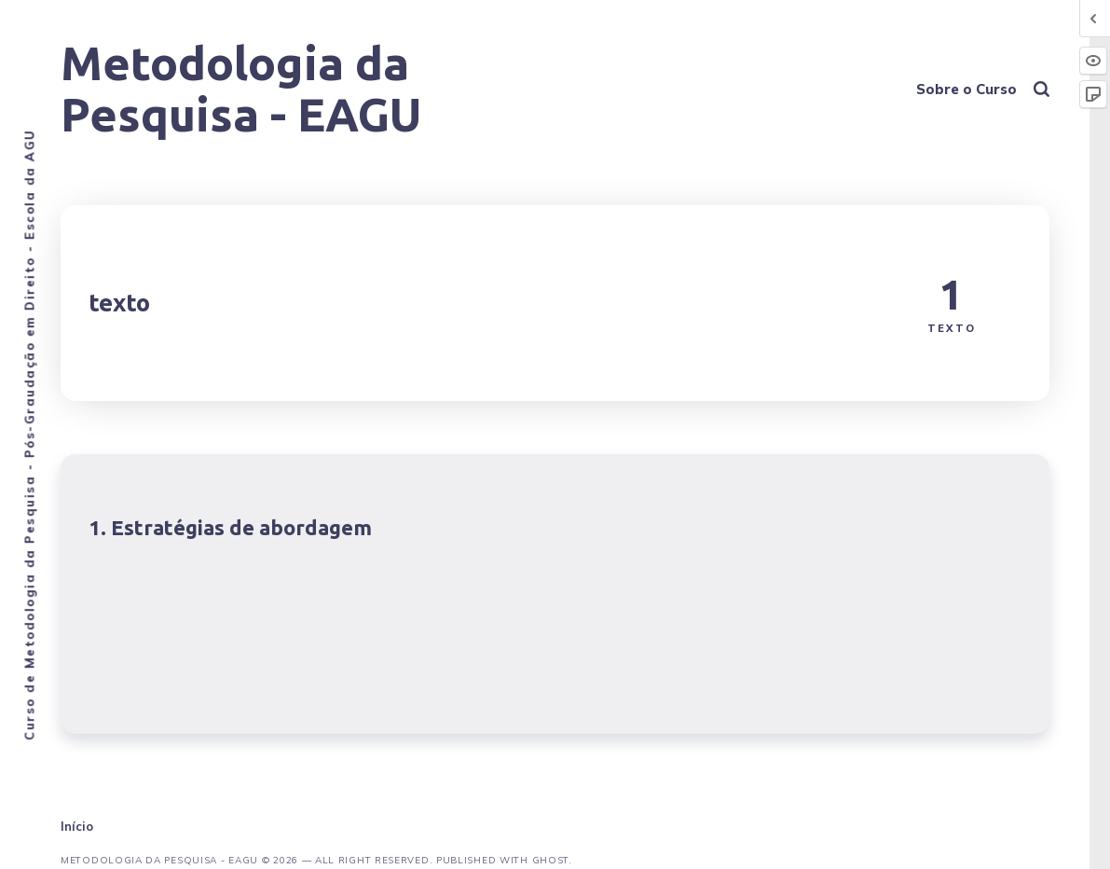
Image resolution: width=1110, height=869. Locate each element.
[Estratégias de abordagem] (555, 594)
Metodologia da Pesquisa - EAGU (241, 88)
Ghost (550, 860)
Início (77, 826)
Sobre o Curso (966, 89)
